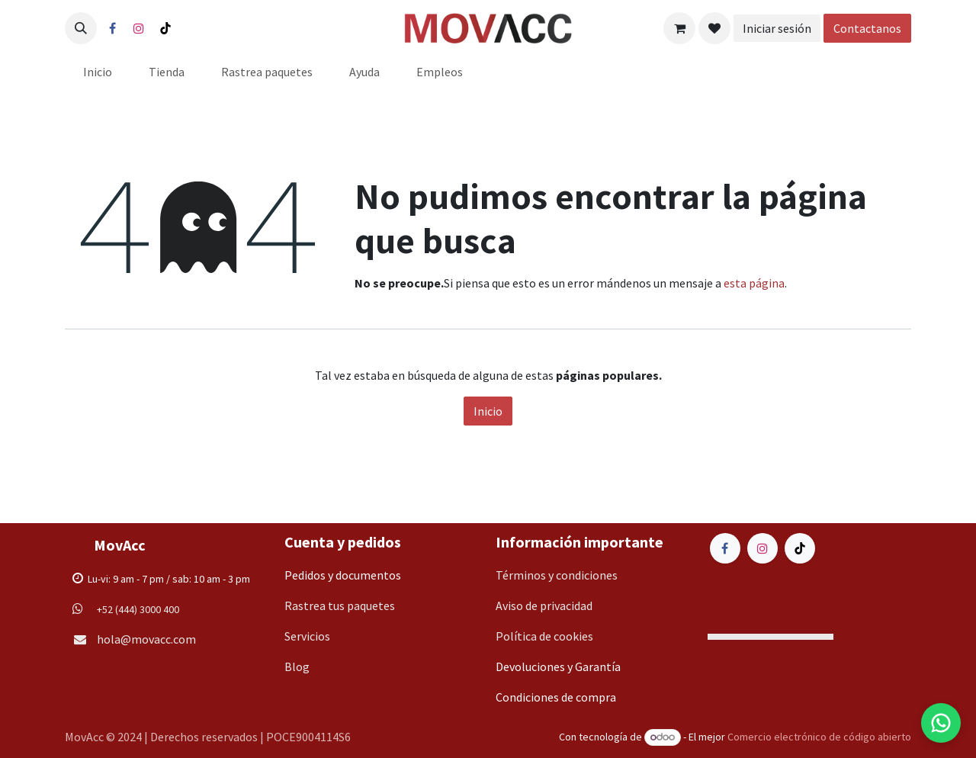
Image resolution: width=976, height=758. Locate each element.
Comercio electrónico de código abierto (819, 737)
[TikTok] (165, 28)
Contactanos (867, 28)
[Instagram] (139, 28)
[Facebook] (112, 28)
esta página (754, 283)
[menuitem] (97, 71)
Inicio (488, 411)
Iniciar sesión (777, 28)
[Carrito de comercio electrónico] (679, 28)
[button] (81, 28)
